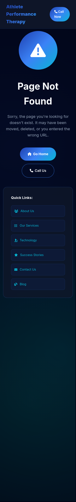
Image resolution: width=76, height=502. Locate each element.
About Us (24, 211)
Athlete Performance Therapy (21, 14)
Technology (25, 240)
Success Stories (29, 255)
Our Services (26, 225)
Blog (20, 284)
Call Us (38, 171)
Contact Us (25, 269)
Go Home (38, 154)
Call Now (59, 14)
